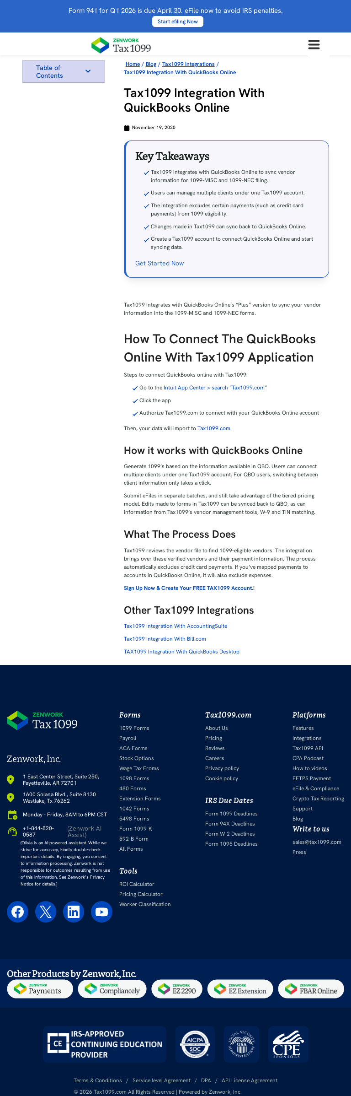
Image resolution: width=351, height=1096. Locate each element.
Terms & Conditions (98, 1080)
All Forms (131, 849)
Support (302, 808)
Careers (214, 758)
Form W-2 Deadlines (230, 834)
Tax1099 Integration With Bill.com (165, 638)
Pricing (213, 738)
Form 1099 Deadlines (231, 813)
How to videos (309, 768)
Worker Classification (145, 904)
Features (303, 728)
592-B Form (134, 839)
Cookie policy (221, 778)
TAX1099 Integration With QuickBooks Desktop (181, 651)
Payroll (127, 738)
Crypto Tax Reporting (318, 798)
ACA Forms (133, 748)
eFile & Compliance (315, 788)
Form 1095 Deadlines (231, 844)
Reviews (215, 748)
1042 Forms (134, 808)
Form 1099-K (135, 829)
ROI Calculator (136, 884)
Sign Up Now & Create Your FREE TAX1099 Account (188, 588)
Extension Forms (140, 798)
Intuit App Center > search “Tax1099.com (214, 387)
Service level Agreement (162, 1080)
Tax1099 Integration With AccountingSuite (175, 626)
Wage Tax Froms (139, 768)
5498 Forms (134, 818)
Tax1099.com (213, 428)
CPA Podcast (308, 758)
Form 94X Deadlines (230, 824)
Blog (297, 818)
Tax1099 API (307, 748)
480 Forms (132, 788)
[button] (88, 71)
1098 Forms (134, 778)
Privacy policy (222, 768)
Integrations (307, 738)
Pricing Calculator (141, 894)
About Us (216, 728)
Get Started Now (159, 263)
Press (299, 852)
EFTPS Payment (311, 778)
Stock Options (136, 758)
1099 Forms (134, 728)
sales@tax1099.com (316, 842)
